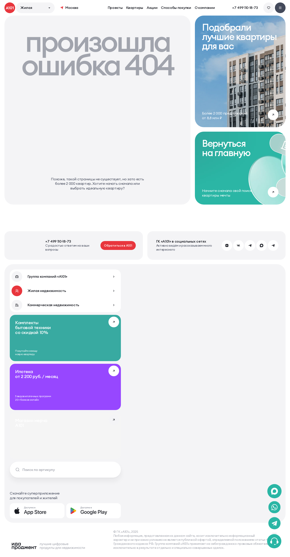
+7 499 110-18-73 (245, 8)
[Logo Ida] (48, 546)
